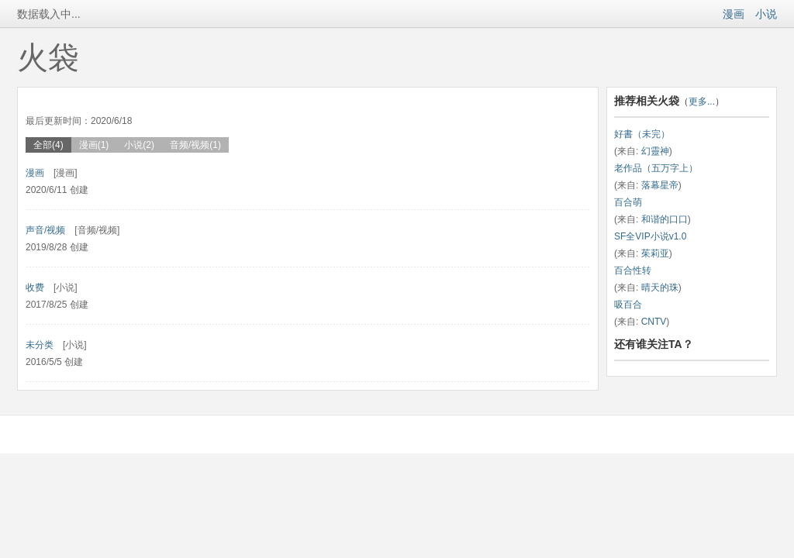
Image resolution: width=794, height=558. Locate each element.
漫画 (733, 14)
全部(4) (48, 145)
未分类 (40, 344)
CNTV (654, 321)
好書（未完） (642, 134)
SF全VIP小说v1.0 (650, 236)
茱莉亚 (655, 253)
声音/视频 (45, 230)
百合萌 (628, 202)
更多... (702, 101)
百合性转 (632, 270)
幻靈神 (655, 151)
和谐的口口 (664, 219)
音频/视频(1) (195, 145)
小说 (766, 14)
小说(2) (139, 145)
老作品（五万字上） (656, 168)
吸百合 (628, 304)
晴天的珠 (659, 287)
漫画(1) (94, 145)
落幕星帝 (659, 185)
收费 (35, 287)
